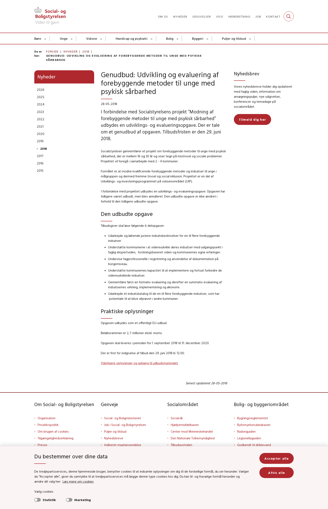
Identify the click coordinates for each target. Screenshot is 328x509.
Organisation (46, 418)
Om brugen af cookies (53, 431)
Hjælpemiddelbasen (185, 425)
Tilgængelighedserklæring (55, 438)
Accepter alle (276, 458)
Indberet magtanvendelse (122, 445)
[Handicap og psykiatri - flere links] (151, 38)
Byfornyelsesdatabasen (253, 425)
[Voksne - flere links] (101, 38)
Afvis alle (276, 473)
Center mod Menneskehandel (192, 431)
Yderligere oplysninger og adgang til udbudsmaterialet (139, 363)
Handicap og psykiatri (131, 38)
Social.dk (177, 418)
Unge (64, 38)
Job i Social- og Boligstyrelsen (125, 425)
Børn (37, 38)
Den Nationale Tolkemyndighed (193, 438)
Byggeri (197, 38)
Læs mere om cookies (78, 481)
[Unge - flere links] (72, 38)
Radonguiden (246, 431)
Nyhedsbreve (113, 438)
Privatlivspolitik (48, 425)
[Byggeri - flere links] (207, 38)
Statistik (49, 500)
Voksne (91, 38)
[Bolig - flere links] (177, 38)
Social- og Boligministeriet (122, 418)
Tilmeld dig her (252, 119)
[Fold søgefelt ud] (289, 16)
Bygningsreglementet (252, 418)
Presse (42, 445)
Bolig (169, 38)
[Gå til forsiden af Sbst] (50, 16)
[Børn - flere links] (45, 38)
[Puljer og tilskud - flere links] (250, 38)
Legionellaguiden (249, 438)
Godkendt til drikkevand (254, 445)
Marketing (82, 500)
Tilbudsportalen (181, 445)
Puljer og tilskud (234, 38)
